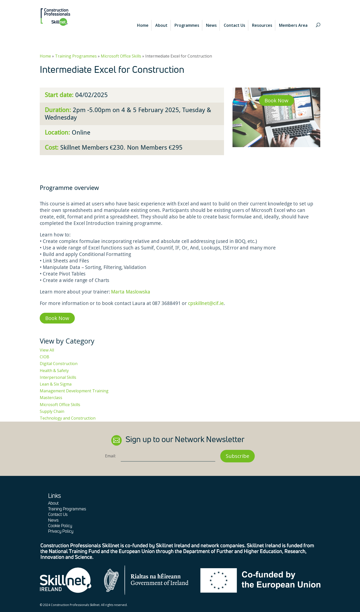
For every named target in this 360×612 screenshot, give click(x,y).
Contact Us (234, 25)
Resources (262, 25)
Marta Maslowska (130, 292)
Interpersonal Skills (58, 377)
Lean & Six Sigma (56, 384)
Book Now (276, 100)
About (161, 25)
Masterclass (51, 397)
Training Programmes (76, 56)
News (211, 25)
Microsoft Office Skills (121, 56)
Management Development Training (74, 391)
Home (142, 25)
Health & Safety (54, 370)
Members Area (293, 25)
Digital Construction (59, 363)
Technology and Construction (68, 418)
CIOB (44, 357)
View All (47, 350)
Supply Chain (52, 411)
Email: (110, 456)
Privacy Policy (60, 531)
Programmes (186, 25)
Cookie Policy (60, 525)
